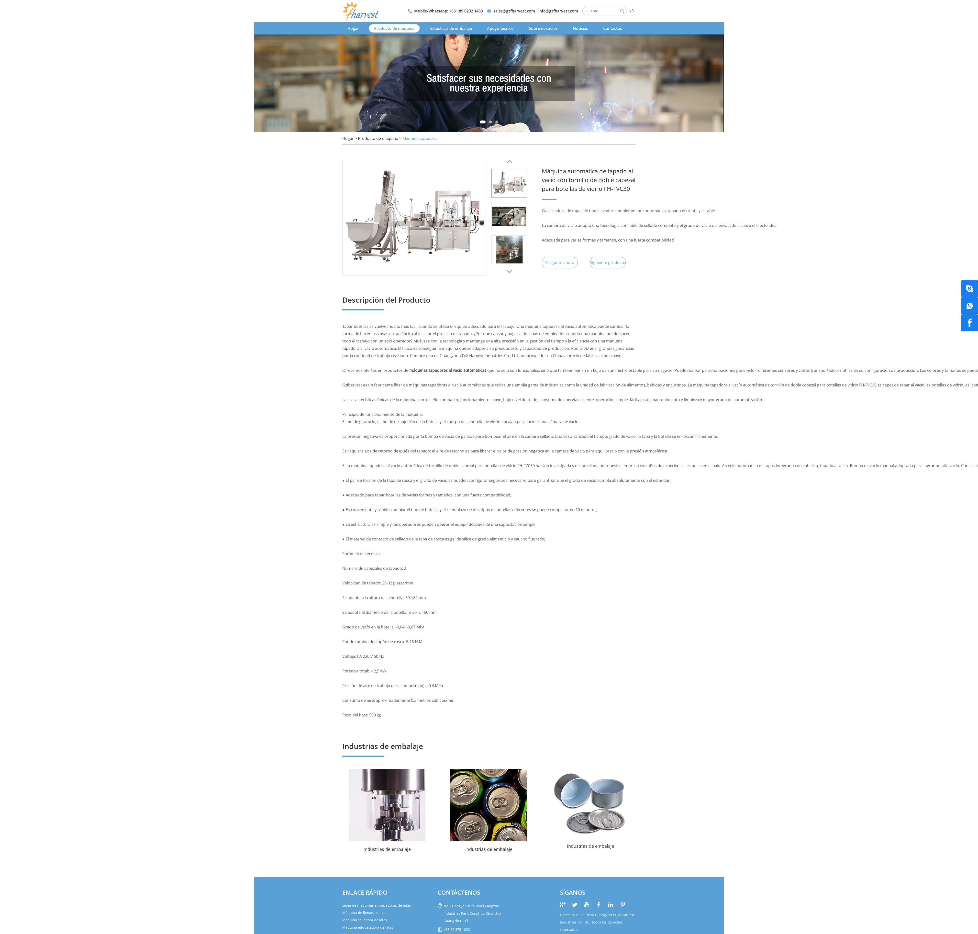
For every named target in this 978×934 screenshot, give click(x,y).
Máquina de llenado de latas (365, 912)
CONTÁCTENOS (459, 892)
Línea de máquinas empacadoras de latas (376, 905)
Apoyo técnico (500, 28)
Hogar (353, 28)
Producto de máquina (394, 28)
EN (631, 10)
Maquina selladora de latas (364, 919)
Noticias (580, 28)
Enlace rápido (365, 892)
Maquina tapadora (419, 138)
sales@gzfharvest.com (514, 11)
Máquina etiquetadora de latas (367, 927)
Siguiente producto (608, 262)
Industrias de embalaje (451, 28)
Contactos (612, 28)
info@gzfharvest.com (558, 11)
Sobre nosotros (543, 28)
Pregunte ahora (560, 262)
